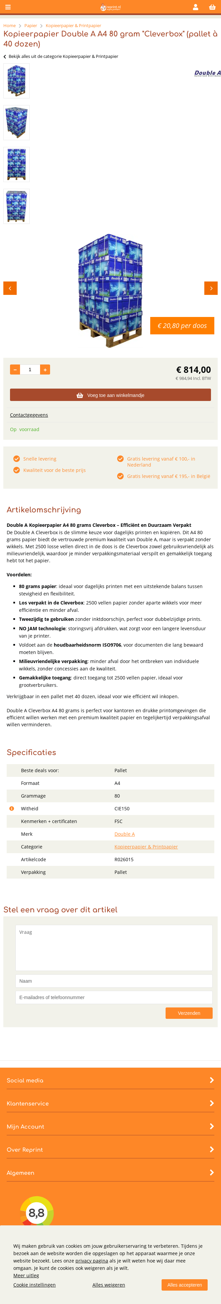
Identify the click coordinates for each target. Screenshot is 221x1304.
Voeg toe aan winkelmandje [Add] (110, 395)
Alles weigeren (108, 1285)
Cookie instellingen (34, 1285)
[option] (16, 80)
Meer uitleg (26, 1275)
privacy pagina (91, 1260)
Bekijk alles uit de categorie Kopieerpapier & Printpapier (60, 56)
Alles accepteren (184, 1285)
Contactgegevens (29, 415)
